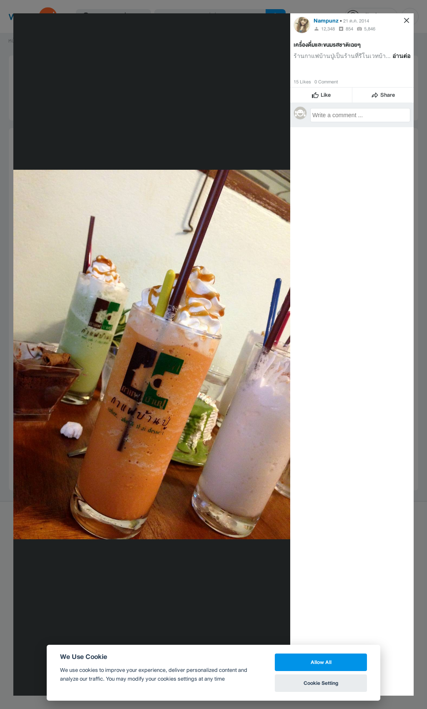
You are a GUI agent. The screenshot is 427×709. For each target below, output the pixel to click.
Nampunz (326, 20)
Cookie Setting (321, 683)
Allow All (321, 662)
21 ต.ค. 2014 (356, 21)
